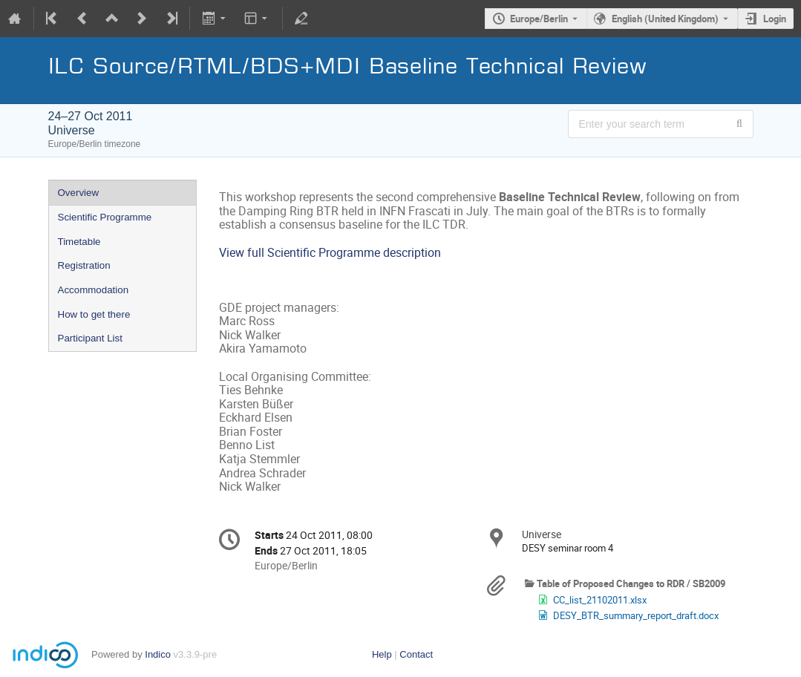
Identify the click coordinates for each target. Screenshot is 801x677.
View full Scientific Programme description (330, 253)
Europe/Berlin (539, 18)
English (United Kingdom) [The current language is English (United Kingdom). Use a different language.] (665, 18)
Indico (158, 654)
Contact (416, 654)
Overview (78, 192)
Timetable (79, 241)
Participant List (90, 338)
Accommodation (93, 289)
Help (382, 654)
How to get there (94, 314)
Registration (84, 265)
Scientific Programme (105, 217)
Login (774, 18)
